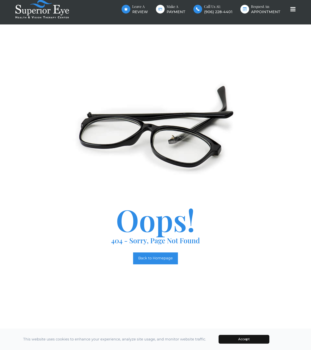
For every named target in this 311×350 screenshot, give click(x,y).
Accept (244, 339)
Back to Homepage (155, 258)
